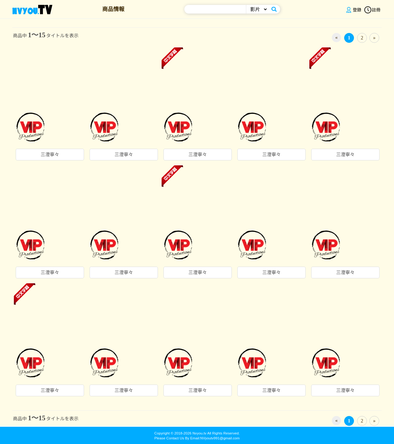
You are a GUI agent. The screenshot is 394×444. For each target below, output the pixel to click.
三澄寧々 (50, 154)
